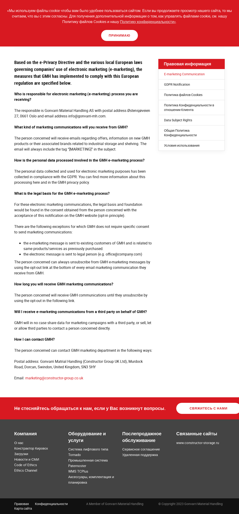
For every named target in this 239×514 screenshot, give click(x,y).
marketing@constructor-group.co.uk (54, 377)
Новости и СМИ (26, 459)
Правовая (21, 504)
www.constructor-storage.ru (197, 442)
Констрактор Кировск (31, 448)
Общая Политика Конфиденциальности (180, 132)
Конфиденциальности (51, 504)
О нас (18, 442)
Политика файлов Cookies (183, 95)
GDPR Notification (177, 84)
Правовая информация (187, 64)
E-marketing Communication (184, 74)
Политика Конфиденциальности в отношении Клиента (189, 107)
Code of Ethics (25, 464)
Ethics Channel (25, 470)
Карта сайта (23, 508)
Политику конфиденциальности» (148, 21)
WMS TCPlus (78, 471)
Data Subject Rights (178, 120)
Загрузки (21, 453)
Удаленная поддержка (140, 454)
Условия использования (182, 145)
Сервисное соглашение (141, 449)
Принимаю (119, 35)
